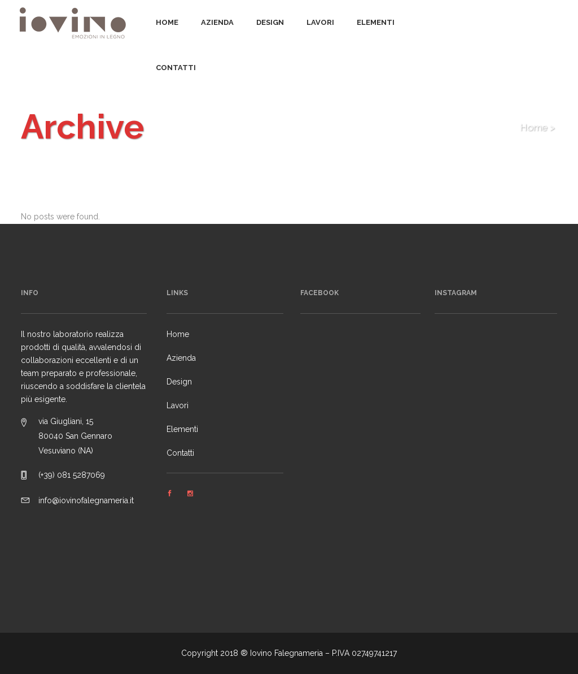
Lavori (178, 405)
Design (179, 381)
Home (534, 127)
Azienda (181, 357)
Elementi (182, 429)
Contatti (180, 452)
